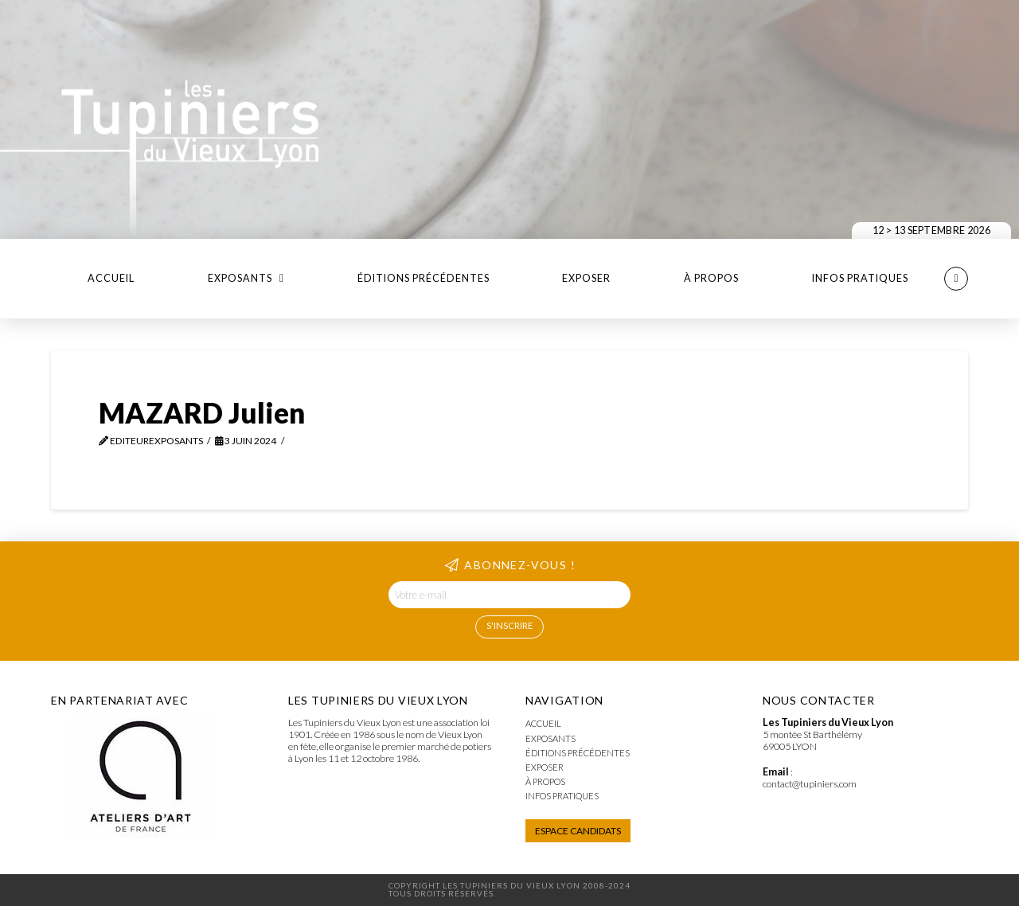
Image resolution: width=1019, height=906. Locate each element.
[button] (956, 279)
